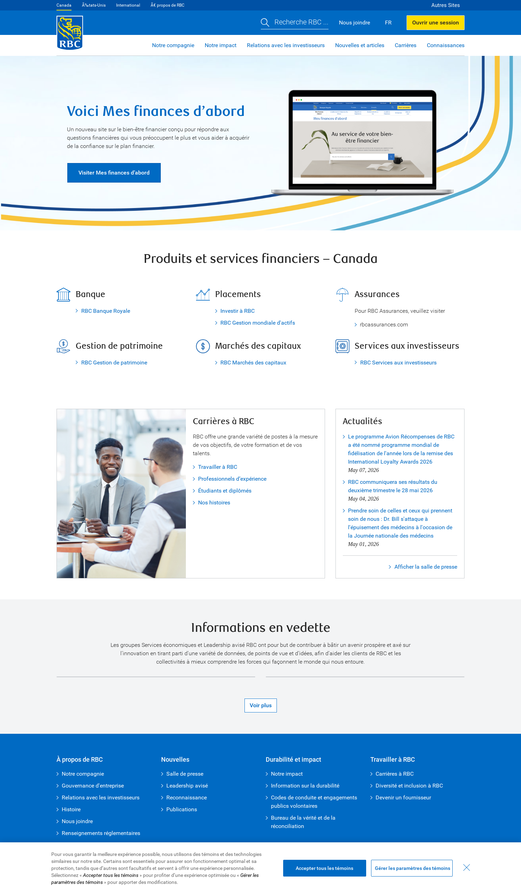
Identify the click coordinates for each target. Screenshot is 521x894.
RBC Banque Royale (105, 311)
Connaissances (446, 45)
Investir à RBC (237, 311)
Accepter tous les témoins (324, 868)
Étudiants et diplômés (224, 490)
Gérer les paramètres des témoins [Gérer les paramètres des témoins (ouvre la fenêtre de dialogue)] (412, 868)
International (128, 5)
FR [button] (388, 22)
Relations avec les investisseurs (286, 45)
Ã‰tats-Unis (94, 5)
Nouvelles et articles (359, 45)
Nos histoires (214, 502)
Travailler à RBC (217, 467)
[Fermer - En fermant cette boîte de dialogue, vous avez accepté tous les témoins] (466, 867)
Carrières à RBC (395, 773)
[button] (295, 23)
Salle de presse (184, 773)
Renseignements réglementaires (101, 833)
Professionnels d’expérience (232, 478)
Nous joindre (77, 821)
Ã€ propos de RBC (167, 5)
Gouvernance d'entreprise (93, 785)
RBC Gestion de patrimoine (114, 362)
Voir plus (261, 705)
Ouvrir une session (435, 22)
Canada (63, 5)
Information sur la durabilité (305, 785)
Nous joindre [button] (354, 22)
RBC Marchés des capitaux (253, 362)
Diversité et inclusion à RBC (409, 785)
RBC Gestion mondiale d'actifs (257, 322)
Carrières (405, 45)
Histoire (71, 809)
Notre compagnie (173, 45)
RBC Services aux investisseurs (398, 362)
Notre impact (220, 45)
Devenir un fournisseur (403, 797)
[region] (260, 868)
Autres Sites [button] (445, 5)
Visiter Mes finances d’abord (114, 172)
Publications (181, 809)
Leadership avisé (187, 785)
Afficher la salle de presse (425, 566)
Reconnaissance (186, 797)
